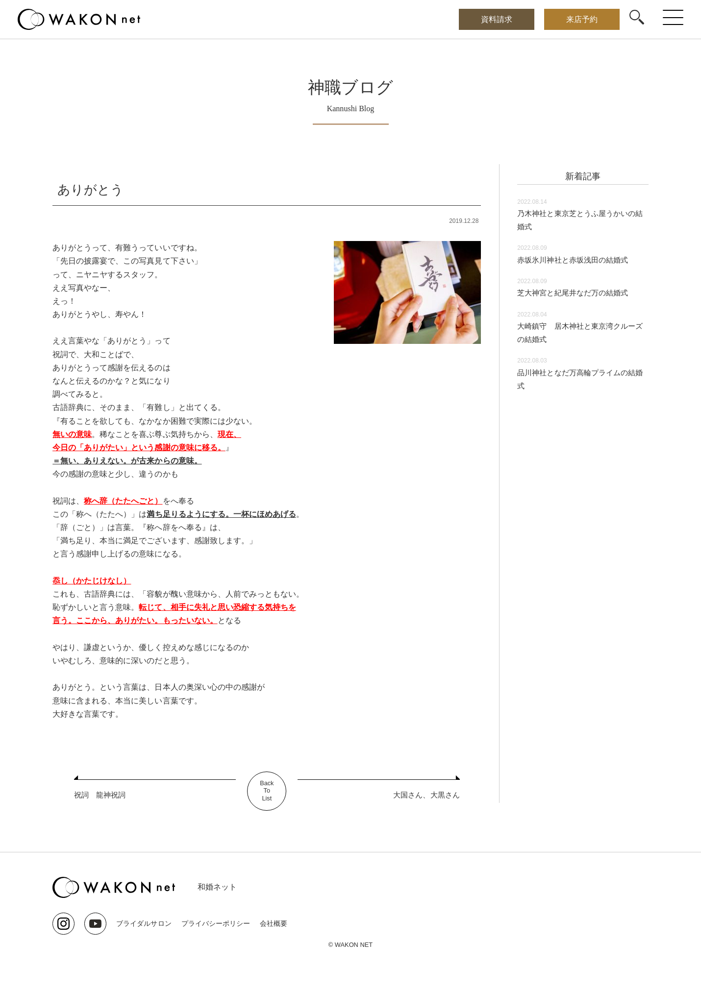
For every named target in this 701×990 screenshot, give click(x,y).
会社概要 (273, 923)
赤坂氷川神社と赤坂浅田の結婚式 (576, 260)
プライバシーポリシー (215, 923)
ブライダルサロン (143, 923)
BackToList (267, 791)
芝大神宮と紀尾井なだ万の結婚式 (576, 293)
